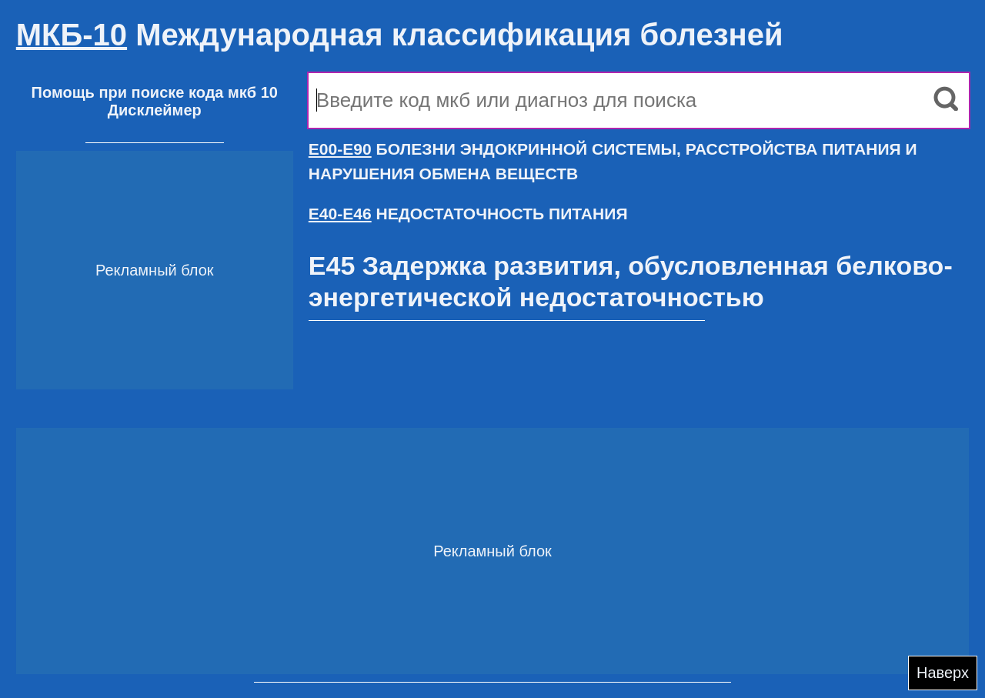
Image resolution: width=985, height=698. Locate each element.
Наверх (943, 672)
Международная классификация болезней (399, 35)
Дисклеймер (155, 110)
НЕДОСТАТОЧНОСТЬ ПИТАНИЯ (468, 213)
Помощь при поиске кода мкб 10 (155, 92)
